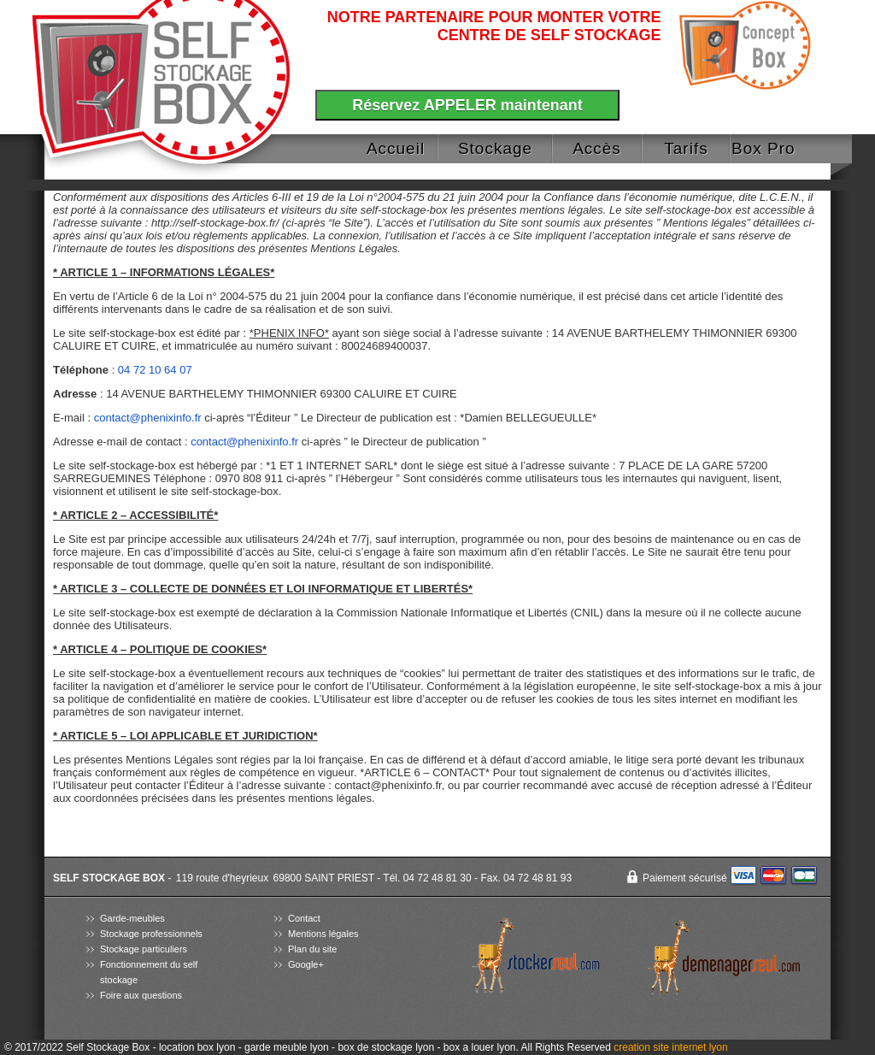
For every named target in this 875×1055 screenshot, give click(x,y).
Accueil (396, 148)
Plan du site (312, 949)
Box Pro (763, 148)
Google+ (306, 964)
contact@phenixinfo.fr (148, 417)
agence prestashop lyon (697, 1004)
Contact (304, 918)
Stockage (495, 148)
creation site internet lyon (670, 1047)
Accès (597, 148)
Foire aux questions (141, 995)
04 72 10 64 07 (155, 369)
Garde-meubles (132, 918)
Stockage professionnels (151, 933)
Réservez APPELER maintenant (467, 105)
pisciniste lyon (714, 1019)
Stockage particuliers (143, 949)
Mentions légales (323, 933)
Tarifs (686, 148)
